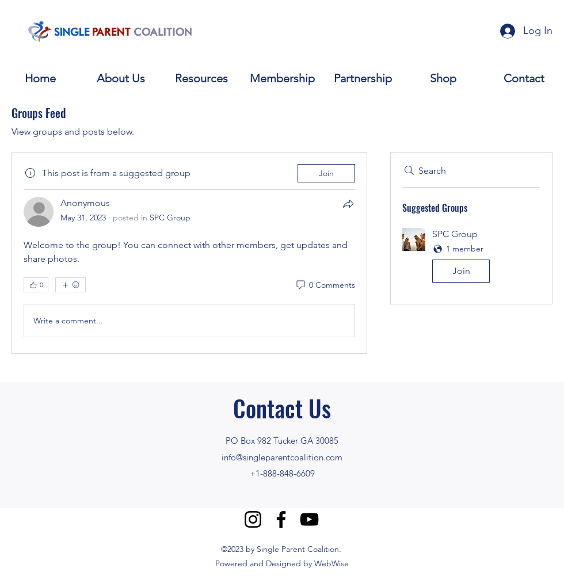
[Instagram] (253, 519)
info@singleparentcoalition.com (282, 457)
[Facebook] (281, 519)
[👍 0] (36, 284)
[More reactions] (70, 284)
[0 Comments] (325, 285)
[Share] (348, 204)
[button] (471, 257)
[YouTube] (309, 519)
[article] (189, 253)
